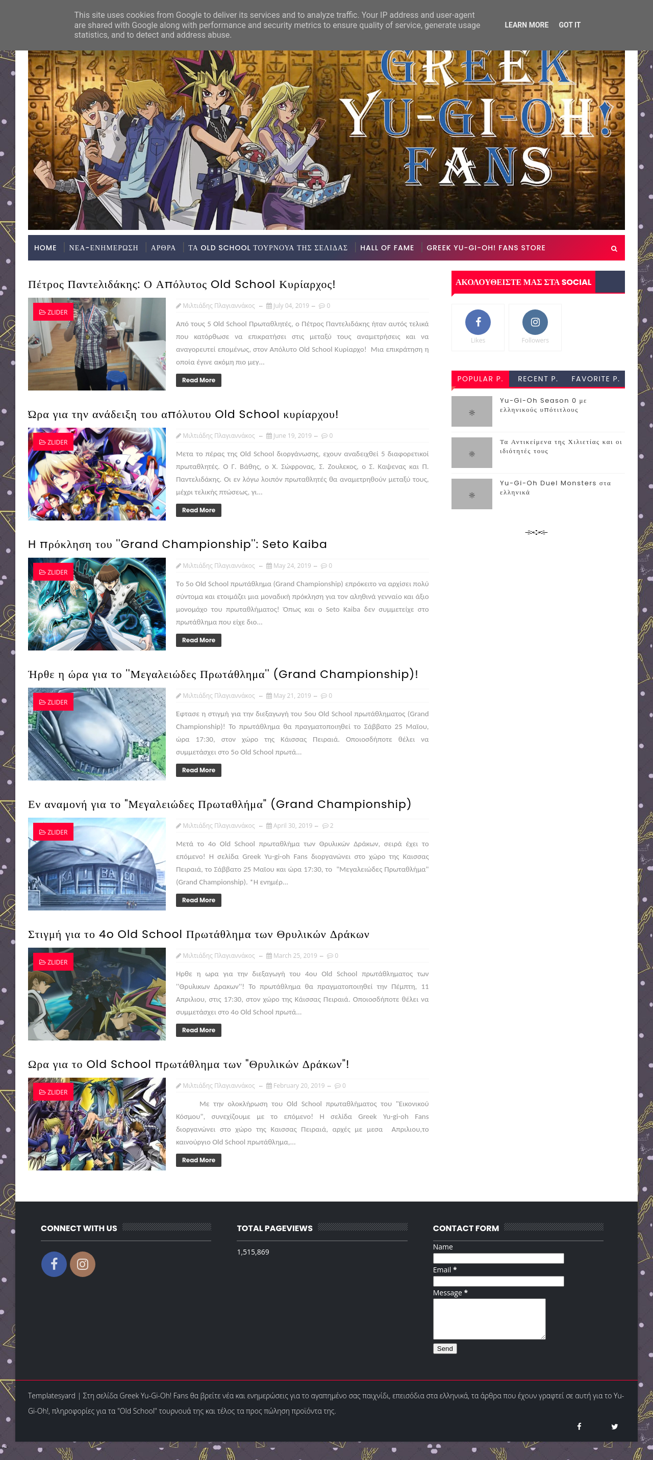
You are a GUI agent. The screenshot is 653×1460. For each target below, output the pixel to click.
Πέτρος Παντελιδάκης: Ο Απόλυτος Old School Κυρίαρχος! (182, 284)
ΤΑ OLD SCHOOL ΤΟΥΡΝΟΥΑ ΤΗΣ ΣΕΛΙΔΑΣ (268, 248)
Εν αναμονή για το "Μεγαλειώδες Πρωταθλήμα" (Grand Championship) (220, 804)
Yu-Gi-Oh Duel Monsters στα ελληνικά (555, 487)
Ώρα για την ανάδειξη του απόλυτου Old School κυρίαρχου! (183, 414)
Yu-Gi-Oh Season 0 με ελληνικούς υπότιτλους (543, 405)
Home (45, 248)
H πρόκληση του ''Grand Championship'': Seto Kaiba (178, 544)
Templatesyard (52, 1403)
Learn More (526, 25)
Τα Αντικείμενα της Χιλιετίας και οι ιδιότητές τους (561, 446)
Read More (198, 380)
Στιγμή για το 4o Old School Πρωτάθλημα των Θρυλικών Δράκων (199, 934)
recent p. (538, 379)
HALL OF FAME (387, 248)
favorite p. (596, 379)
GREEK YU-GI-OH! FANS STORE (486, 248)
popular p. (480, 379)
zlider (57, 312)
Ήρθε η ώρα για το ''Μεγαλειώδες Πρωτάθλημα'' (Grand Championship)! (223, 674)
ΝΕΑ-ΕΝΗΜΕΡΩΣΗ (104, 248)
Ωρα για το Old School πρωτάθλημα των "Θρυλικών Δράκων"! (189, 1064)
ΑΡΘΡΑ (164, 248)
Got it (570, 25)
